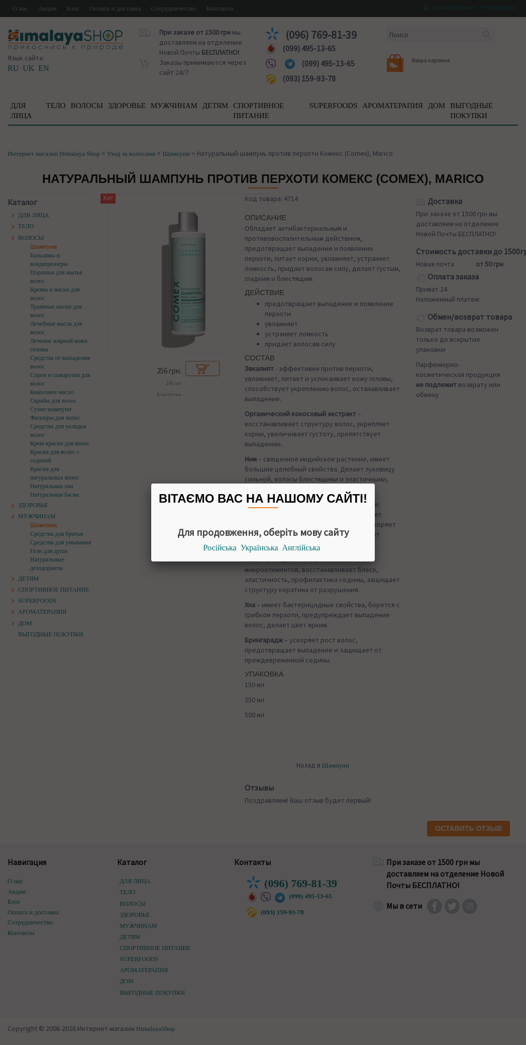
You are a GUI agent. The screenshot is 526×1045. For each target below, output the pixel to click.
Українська (259, 547)
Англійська (301, 547)
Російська (220, 547)
